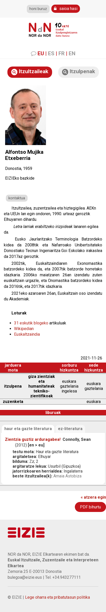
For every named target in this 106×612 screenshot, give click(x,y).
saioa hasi (65, 8)
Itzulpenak (78, 71)
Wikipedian (24, 328)
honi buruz (38, 9)
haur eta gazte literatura (28, 428)
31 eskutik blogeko (31, 323)
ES (51, 53)
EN (72, 53)
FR (61, 53)
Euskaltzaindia (27, 334)
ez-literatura (70, 428)
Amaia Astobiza (67, 476)
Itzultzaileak (29, 71)
